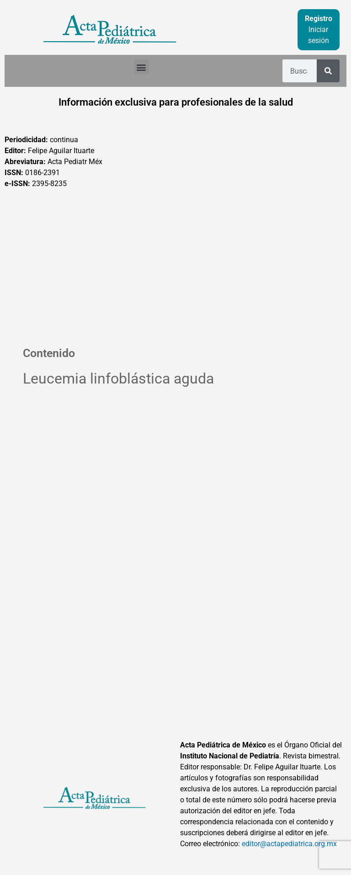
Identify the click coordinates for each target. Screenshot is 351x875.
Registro (318, 18)
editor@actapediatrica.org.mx (289, 843)
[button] (141, 67)
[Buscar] (328, 70)
